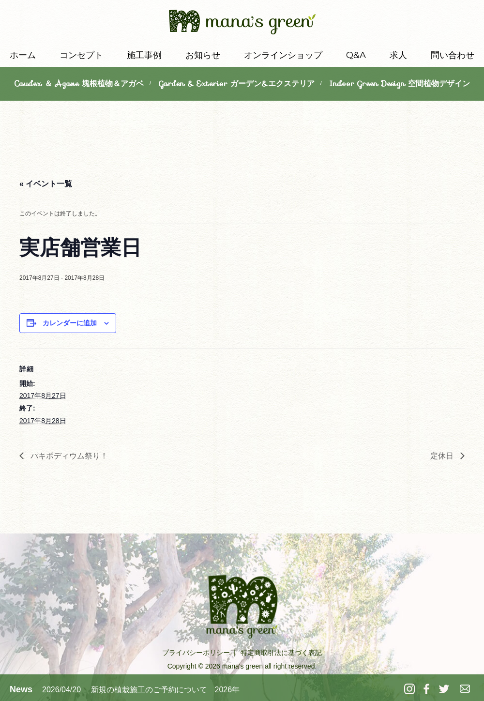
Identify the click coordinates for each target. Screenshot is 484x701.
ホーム (23, 55)
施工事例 (144, 55)
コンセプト (81, 55)
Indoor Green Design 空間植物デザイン (399, 83)
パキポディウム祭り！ (68, 456)
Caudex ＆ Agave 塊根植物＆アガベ (79, 83)
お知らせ (202, 55)
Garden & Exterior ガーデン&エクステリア (237, 83)
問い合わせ (452, 55)
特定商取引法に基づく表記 (281, 652)
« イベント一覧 (45, 184)
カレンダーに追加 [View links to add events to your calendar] (70, 323)
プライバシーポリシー (196, 652)
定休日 (442, 456)
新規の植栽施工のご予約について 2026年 (165, 690)
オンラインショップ (283, 55)
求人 (398, 55)
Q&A (356, 55)
